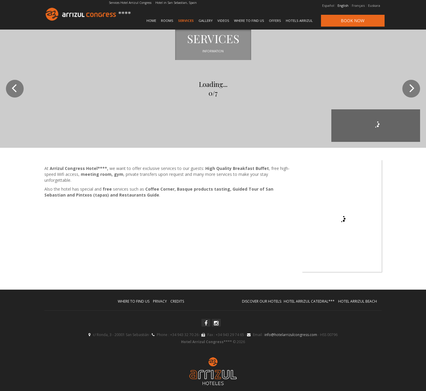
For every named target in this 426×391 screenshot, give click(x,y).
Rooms (167, 20)
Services (186, 20)
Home (151, 20)
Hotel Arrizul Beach (357, 301)
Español (328, 5)
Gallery (206, 20)
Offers (275, 20)
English (343, 5)
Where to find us (249, 20)
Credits (177, 301)
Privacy (160, 301)
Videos (223, 20)
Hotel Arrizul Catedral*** (309, 301)
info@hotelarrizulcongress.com (290, 334)
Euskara (374, 5)
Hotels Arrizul (299, 20)
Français (358, 5)
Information (213, 51)
